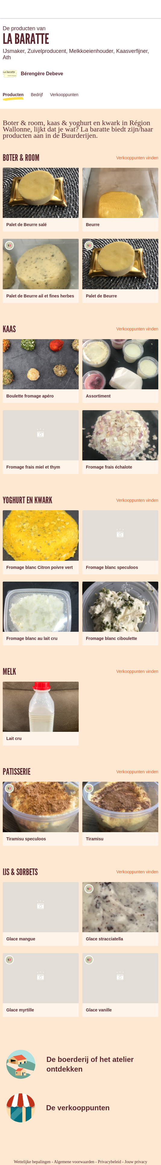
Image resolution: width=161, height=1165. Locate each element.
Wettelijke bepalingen (32, 1162)
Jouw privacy (136, 1162)
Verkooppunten (64, 94)
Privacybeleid (109, 1162)
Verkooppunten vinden (137, 157)
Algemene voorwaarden (74, 1162)
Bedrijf (37, 94)
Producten (13, 94)
